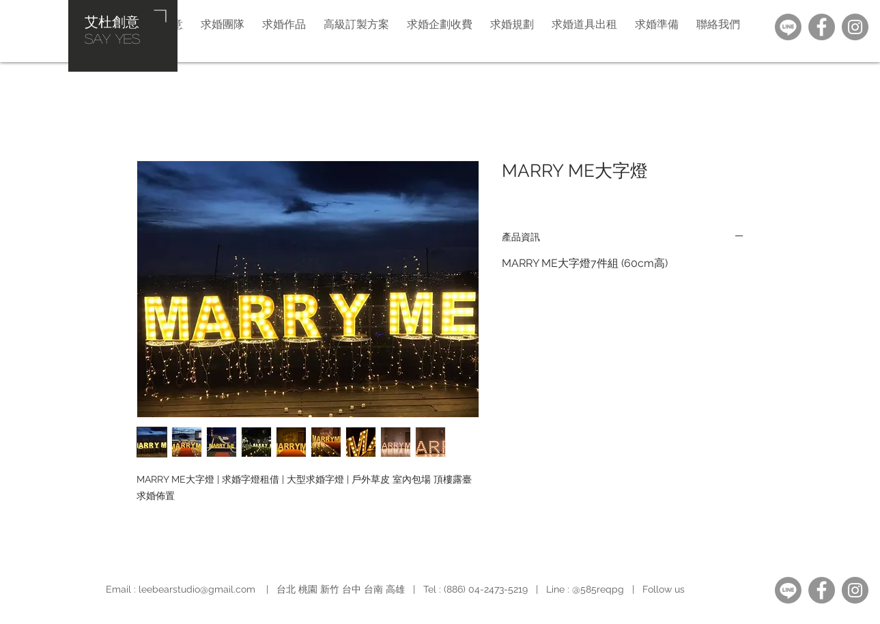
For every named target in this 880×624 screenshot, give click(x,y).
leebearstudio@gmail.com (197, 589)
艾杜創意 (112, 21)
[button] (512, 24)
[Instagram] (855, 27)
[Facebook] (821, 27)
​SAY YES (112, 38)
